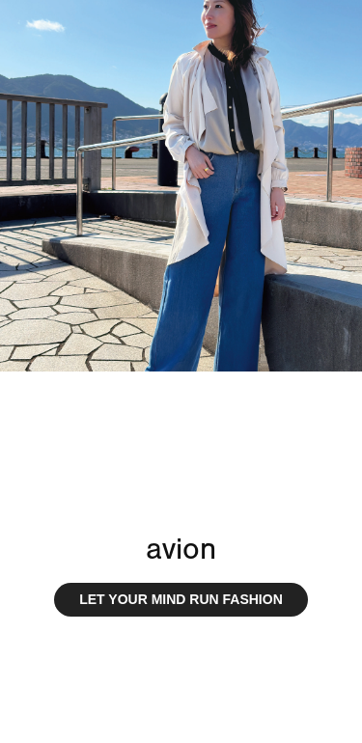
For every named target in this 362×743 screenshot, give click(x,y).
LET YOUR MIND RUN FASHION (181, 599)
